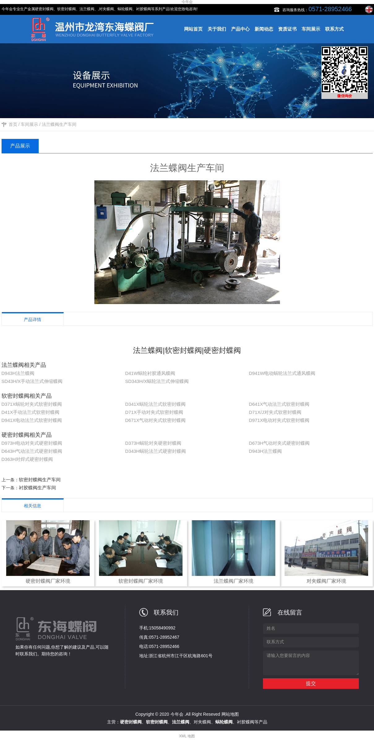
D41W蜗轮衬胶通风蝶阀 (150, 373)
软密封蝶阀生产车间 (40, 479)
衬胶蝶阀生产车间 (37, 487)
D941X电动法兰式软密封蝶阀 (32, 420)
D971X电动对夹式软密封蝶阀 (279, 420)
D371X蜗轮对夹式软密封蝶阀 (32, 404)
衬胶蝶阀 (245, 721)
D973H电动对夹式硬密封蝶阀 (32, 443)
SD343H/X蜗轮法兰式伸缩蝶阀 (157, 381)
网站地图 (230, 714)
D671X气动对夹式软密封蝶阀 (155, 420)
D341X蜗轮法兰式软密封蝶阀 (155, 404)
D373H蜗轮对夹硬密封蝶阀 (153, 443)
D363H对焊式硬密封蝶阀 (27, 459)
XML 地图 (187, 736)
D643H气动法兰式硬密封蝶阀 (32, 451)
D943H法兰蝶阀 (18, 373)
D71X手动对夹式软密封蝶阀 (154, 412)
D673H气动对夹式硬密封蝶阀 (279, 443)
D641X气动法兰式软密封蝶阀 (279, 404)
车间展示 (29, 124)
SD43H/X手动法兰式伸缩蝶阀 (32, 381)
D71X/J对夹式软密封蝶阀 (275, 412)
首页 (13, 124)
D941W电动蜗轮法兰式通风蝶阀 (282, 373)
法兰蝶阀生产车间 (59, 124)
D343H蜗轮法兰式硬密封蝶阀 (155, 451)
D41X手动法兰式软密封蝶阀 (31, 412)
